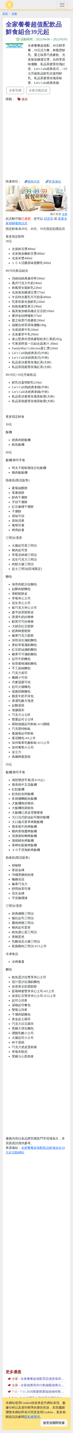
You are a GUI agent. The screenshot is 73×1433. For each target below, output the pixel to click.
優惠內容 (32, 181)
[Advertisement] (36, 140)
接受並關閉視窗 (54, 1422)
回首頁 (48, 218)
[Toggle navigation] (62, 5)
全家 (14, 13)
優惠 (23, 99)
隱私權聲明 (32, 1416)
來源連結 (53, 181)
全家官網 (15, 90)
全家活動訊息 (38, 90)
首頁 (5, 13)
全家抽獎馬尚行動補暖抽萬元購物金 (45, 1385)
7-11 (15, 1391)
